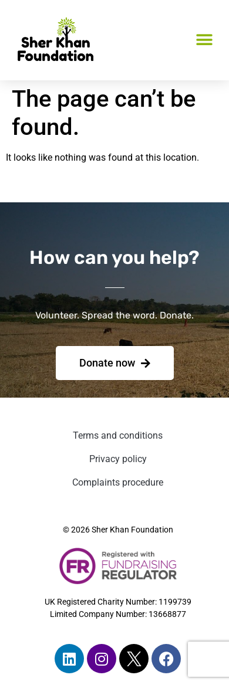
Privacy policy (118, 458)
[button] (204, 40)
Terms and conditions (118, 435)
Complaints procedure (117, 482)
